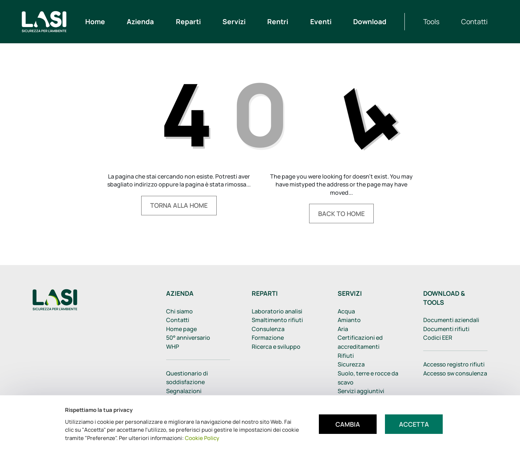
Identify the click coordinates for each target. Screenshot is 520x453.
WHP (172, 347)
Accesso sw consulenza (455, 373)
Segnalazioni (184, 391)
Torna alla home (179, 205)
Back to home (341, 213)
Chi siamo (179, 311)
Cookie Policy (202, 438)
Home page (181, 329)
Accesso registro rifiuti (454, 364)
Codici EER (437, 338)
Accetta (414, 424)
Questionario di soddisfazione (187, 377)
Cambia (347, 424)
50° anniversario (188, 338)
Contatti (177, 320)
